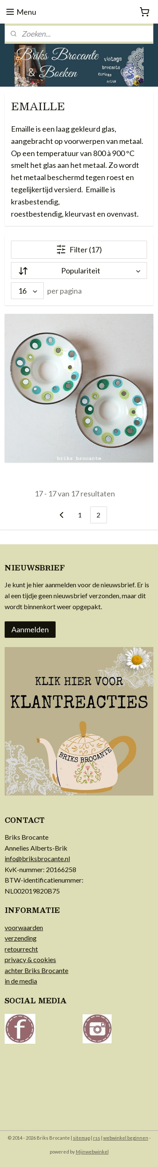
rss (96, 1137)
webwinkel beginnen (125, 1137)
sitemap (81, 1137)
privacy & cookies (30, 959)
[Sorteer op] (79, 271)
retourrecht (21, 949)
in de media (21, 981)
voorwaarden (24, 927)
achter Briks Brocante (36, 970)
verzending (21, 938)
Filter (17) (79, 250)
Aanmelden (30, 629)
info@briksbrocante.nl (37, 858)
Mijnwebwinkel (92, 1151)
